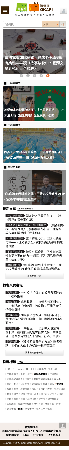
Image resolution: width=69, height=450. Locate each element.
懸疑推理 (29, 409)
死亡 (29, 374)
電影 (16, 399)
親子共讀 (45, 404)
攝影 (49, 409)
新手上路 (38, 394)
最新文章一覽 (34, 276)
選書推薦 (11, 409)
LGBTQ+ (11, 369)
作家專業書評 (40, 374)
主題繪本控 (12, 374)
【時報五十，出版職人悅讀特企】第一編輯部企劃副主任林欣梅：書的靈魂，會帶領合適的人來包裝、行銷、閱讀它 (33, 332)
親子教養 (56, 404)
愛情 (29, 394)
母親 (22, 374)
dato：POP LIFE (26, 369)
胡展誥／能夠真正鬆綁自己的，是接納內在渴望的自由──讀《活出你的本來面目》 (34, 319)
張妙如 (41, 389)
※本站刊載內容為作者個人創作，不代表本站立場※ (31, 431)
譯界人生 (40, 409)
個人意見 (24, 384)
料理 (45, 384)
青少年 (57, 379)
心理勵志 (41, 369)
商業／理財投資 (21, 389)
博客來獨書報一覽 (34, 352)
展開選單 (5, 10)
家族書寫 (36, 384)
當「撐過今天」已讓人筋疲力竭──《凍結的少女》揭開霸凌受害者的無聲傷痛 (34, 242)
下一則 (62, 53)
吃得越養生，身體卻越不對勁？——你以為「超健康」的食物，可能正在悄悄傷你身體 (34, 305)
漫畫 (23, 399)
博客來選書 (59, 389)
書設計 (59, 384)
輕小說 (42, 399)
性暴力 (28, 379)
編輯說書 (11, 404)
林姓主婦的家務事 (43, 379)
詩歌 (9, 399)
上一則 (6, 53)
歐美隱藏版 (53, 399)
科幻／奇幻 (12, 384)
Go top (62, 425)
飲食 (23, 394)
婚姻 (34, 389)
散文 (16, 394)
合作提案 (38, 434)
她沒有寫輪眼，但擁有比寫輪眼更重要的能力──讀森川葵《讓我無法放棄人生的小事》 (34, 255)
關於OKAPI (31, 427)
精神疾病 (31, 399)
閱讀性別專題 (24, 404)
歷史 (36, 404)
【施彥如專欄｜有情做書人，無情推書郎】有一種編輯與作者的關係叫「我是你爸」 (35, 229)
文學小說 (52, 369)
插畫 (9, 394)
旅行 (52, 384)
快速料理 (54, 374)
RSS (26, 434)
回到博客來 (54, 434)
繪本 (20, 409)
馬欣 (9, 389)
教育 (49, 389)
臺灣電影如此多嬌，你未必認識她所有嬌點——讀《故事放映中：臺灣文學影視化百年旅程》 (34, 63)
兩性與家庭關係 (14, 379)
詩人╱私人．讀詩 (54, 394)
